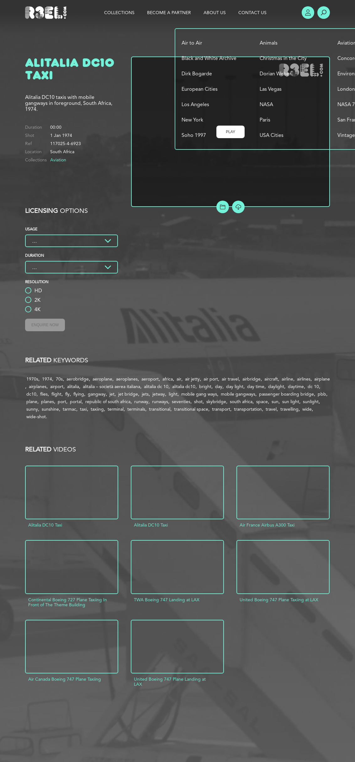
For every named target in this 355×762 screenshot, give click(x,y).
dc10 (31, 394)
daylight (276, 386)
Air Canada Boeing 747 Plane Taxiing (64, 679)
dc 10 (313, 386)
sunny (32, 409)
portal (76, 401)
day (218, 386)
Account (308, 12)
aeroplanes (127, 378)
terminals (136, 409)
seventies (181, 401)
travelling (289, 409)
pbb (322, 394)
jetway (158, 394)
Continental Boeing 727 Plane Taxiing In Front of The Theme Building (67, 602)
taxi (83, 409)
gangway (97, 394)
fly (67, 394)
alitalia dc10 (183, 386)
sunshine (50, 409)
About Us (215, 12)
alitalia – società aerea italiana (111, 386)
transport (221, 409)
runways (160, 401)
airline (287, 378)
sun (275, 401)
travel (271, 409)
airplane (322, 378)
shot (198, 401)
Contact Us (252, 12)
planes (47, 401)
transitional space (191, 409)
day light (234, 386)
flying (78, 394)
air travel (230, 378)
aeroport (150, 378)
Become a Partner (169, 12)
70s (59, 378)
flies (44, 394)
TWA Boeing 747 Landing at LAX (166, 599)
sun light (290, 401)
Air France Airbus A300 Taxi (267, 524)
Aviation (58, 159)
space (262, 401)
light (173, 394)
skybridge (216, 401)
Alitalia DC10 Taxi (45, 524)
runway (141, 401)
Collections (119, 12)
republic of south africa (107, 401)
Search (323, 12)
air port (211, 378)
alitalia (73, 386)
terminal (116, 409)
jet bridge (128, 394)
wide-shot (36, 416)
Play (230, 132)
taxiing (97, 409)
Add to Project (222, 207)
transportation (248, 409)
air (179, 378)
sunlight (311, 401)
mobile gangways (238, 394)
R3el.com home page (47, 12)
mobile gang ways (199, 394)
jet (111, 394)
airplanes (37, 386)
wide (307, 409)
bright (205, 386)
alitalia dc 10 (156, 386)
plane (31, 401)
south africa (241, 401)
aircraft (271, 378)
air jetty (192, 378)
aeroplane (102, 378)
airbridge (251, 378)
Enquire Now (45, 325)
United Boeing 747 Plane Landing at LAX (170, 682)
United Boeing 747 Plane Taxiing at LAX (279, 599)
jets (145, 394)
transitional (159, 409)
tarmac (69, 409)
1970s (32, 378)
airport (56, 386)
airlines (303, 378)
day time (255, 386)
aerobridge (77, 378)
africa (167, 378)
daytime (296, 386)
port (62, 401)
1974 (47, 378)
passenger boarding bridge (286, 394)
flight (56, 394)
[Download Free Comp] (238, 207)
